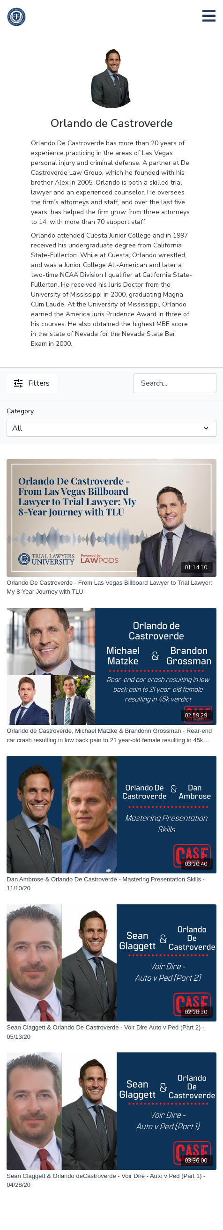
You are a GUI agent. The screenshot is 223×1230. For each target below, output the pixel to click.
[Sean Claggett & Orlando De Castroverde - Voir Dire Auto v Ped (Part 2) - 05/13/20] (111, 1032)
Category (20, 411)
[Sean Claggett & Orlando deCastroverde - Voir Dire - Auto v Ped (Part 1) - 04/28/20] (111, 1180)
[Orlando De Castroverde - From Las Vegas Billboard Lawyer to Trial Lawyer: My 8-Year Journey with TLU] (111, 587)
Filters (32, 383)
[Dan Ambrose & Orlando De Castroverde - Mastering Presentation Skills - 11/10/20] (111, 884)
